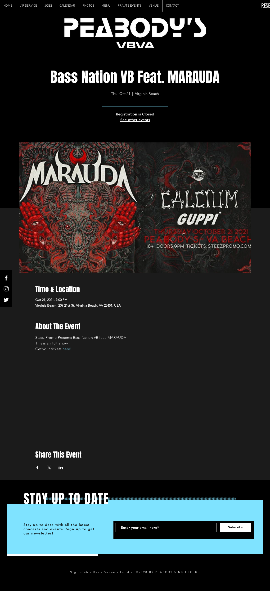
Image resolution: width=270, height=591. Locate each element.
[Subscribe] (235, 527)
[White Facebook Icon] (6, 278)
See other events (135, 120)
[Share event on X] (49, 467)
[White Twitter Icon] (6, 299)
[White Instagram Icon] (6, 289)
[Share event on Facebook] (37, 467)
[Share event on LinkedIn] (60, 467)
